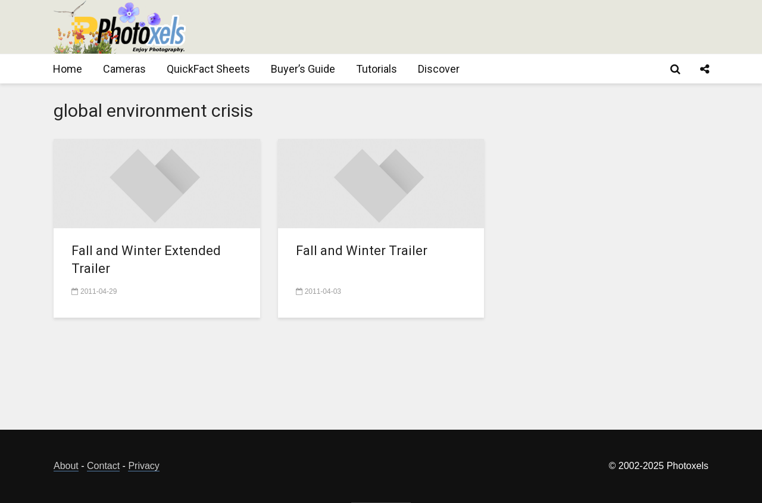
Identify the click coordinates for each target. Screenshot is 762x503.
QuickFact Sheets (208, 69)
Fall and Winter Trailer (361, 250)
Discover (439, 69)
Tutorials (376, 69)
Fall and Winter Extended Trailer (146, 259)
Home (67, 69)
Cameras (124, 69)
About (66, 466)
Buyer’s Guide (303, 69)
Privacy (143, 466)
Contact (103, 466)
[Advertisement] (491, 27)
